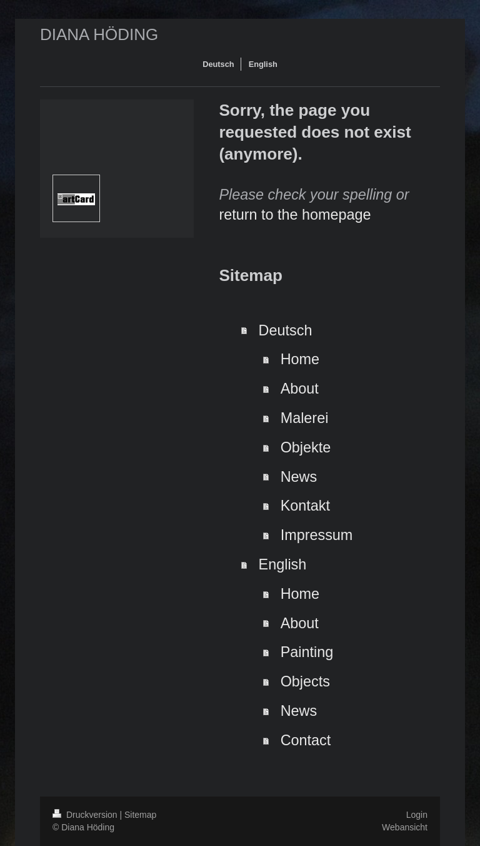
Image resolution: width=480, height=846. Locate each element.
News (299, 477)
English (283, 564)
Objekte (306, 447)
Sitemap (140, 815)
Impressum (317, 535)
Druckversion (85, 815)
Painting (307, 652)
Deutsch (285, 330)
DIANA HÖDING (99, 34)
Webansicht (405, 827)
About (300, 388)
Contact (306, 740)
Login (417, 815)
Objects (305, 681)
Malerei (305, 418)
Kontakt (305, 505)
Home (300, 359)
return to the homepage (295, 214)
